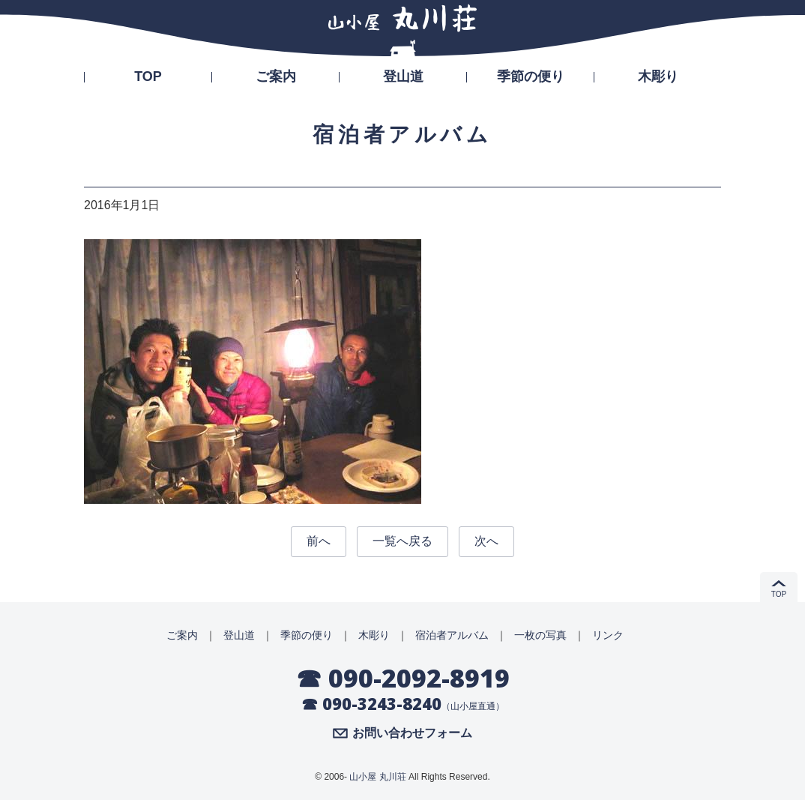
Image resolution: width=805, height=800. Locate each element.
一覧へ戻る (402, 541)
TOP (148, 76)
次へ (486, 541)
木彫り (658, 76)
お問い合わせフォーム (412, 733)
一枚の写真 (540, 635)
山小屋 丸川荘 (377, 777)
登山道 (403, 76)
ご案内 (276, 76)
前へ (319, 541)
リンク (608, 635)
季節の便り (530, 76)
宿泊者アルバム (452, 635)
